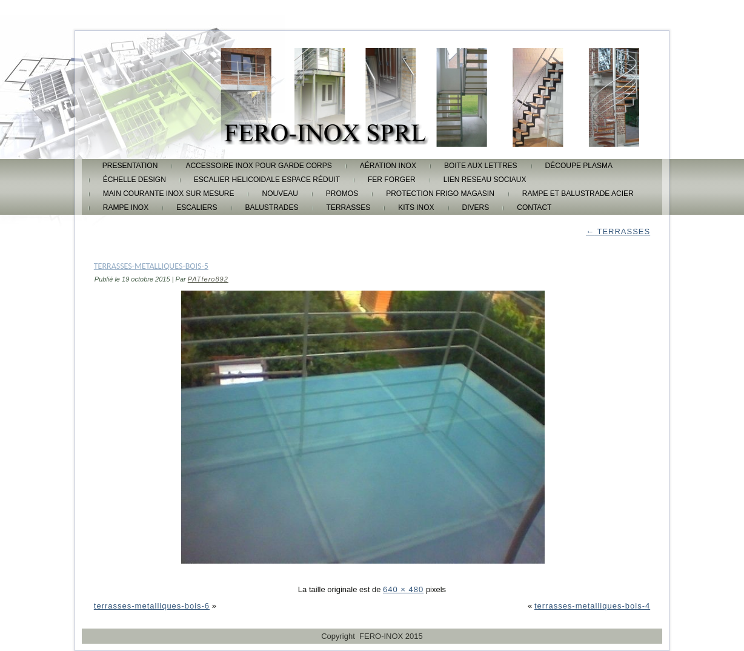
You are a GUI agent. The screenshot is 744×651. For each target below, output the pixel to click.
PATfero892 (208, 279)
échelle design (134, 179)
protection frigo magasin (440, 193)
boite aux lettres (480, 165)
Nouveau (279, 193)
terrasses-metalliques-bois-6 (152, 605)
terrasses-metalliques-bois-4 (592, 605)
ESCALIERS (196, 207)
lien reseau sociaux (484, 179)
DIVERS (476, 207)
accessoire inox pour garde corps (258, 165)
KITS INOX (416, 207)
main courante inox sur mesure (168, 193)
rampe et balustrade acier (578, 193)
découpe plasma (579, 165)
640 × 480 (403, 589)
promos (342, 193)
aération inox (388, 165)
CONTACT (534, 207)
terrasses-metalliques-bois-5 (151, 266)
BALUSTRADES (272, 207)
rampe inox (125, 207)
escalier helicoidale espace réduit (267, 179)
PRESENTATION (130, 165)
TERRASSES (349, 207)
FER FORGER (392, 179)
